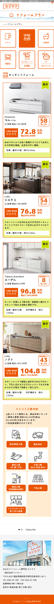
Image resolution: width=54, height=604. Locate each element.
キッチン (27, 38)
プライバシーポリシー (27, 598)
